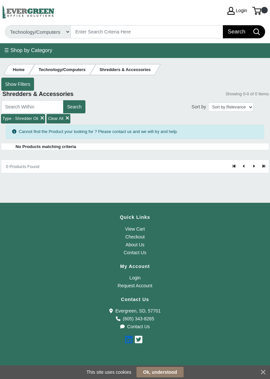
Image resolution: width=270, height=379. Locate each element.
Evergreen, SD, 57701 (135, 310)
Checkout (135, 236)
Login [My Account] (237, 11)
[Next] (254, 166)
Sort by (198, 106)
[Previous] (244, 166)
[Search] (147, 31)
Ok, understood (160, 372)
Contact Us (135, 252)
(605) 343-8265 (135, 318)
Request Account (135, 285)
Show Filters (17, 84)
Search (74, 106)
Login (134, 277)
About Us (135, 244)
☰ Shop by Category (28, 50)
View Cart (135, 229)
